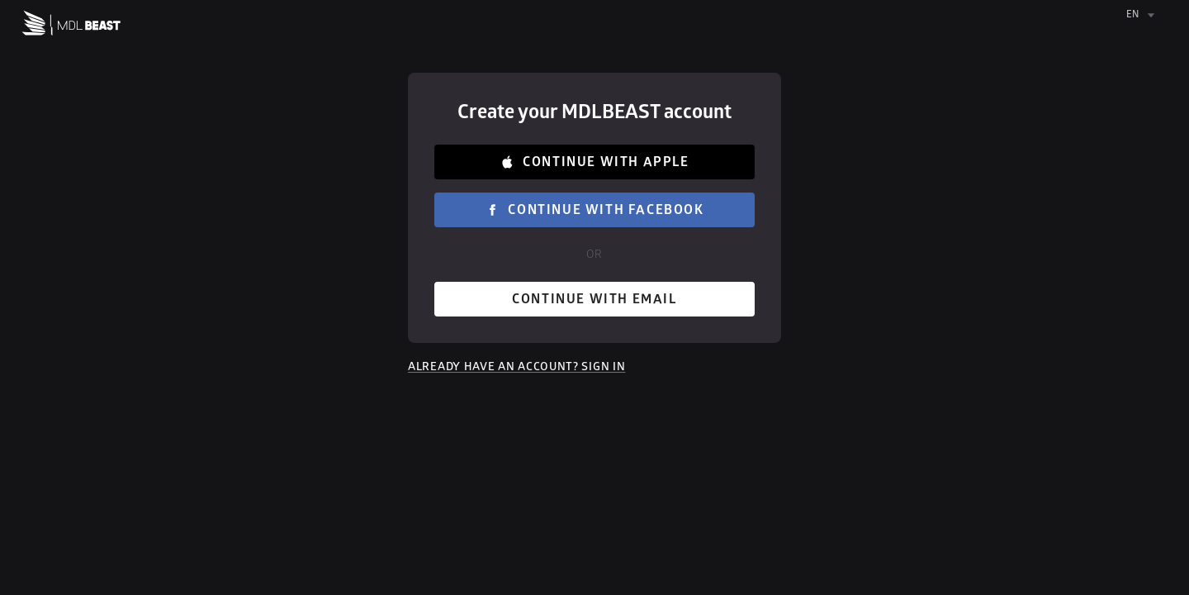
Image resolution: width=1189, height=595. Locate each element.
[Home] (71, 26)
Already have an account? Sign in (516, 366)
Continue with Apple (594, 162)
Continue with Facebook (594, 210)
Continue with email (594, 299)
